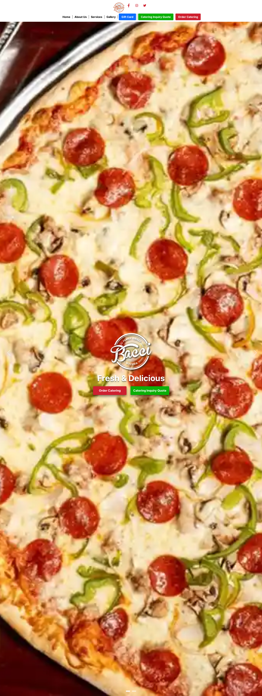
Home (66, 17)
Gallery (111, 17)
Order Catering (188, 17)
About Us (81, 17)
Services (96, 17)
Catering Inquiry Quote (156, 17)
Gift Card (127, 17)
